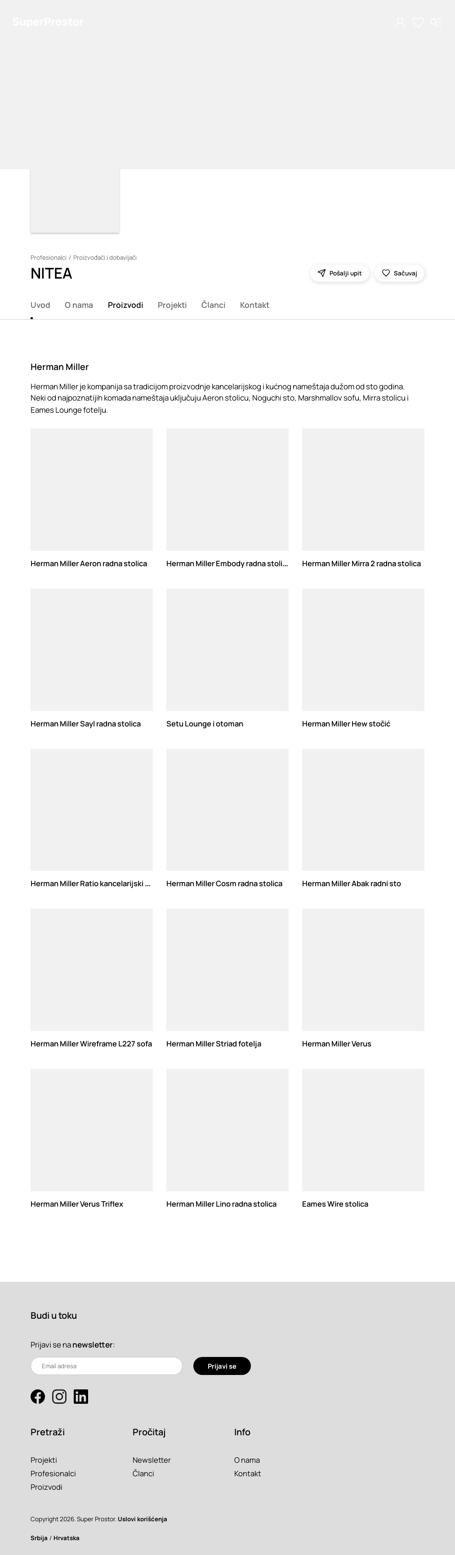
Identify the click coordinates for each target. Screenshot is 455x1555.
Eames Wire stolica (336, 1204)
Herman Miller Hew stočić (348, 723)
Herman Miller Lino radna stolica (224, 1204)
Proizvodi (125, 304)
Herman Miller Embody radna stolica (231, 563)
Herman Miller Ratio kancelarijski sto (97, 883)
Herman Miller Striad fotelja (216, 1043)
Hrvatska (67, 1538)
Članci (213, 304)
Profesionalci (49, 257)
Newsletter (152, 1460)
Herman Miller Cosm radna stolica (227, 883)
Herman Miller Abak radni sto (354, 883)
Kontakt (254, 304)
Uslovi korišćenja (142, 1519)
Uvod (40, 304)
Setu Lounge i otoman (205, 723)
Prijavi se (221, 1365)
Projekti (172, 304)
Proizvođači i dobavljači (106, 257)
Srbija (39, 1538)
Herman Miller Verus (338, 1043)
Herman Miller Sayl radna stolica (89, 723)
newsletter (92, 1344)
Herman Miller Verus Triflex (79, 1204)
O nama (79, 304)
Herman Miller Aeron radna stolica (92, 563)
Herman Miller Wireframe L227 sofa (94, 1043)
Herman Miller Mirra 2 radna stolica (365, 563)
